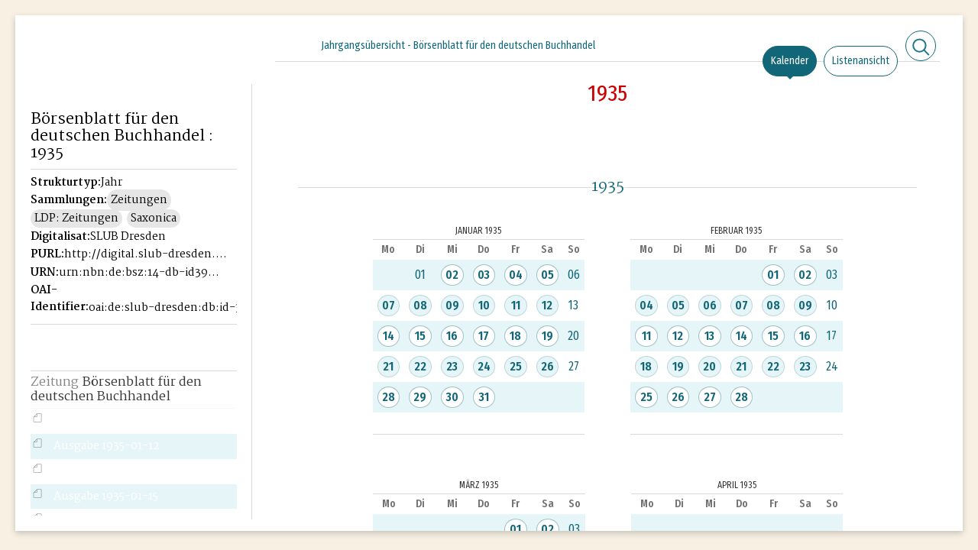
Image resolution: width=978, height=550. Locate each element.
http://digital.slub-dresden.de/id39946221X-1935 (146, 254)
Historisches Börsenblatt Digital (100, 73)
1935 (607, 93)
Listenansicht (860, 60)
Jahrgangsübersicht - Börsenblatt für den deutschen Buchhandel (458, 45)
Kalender (789, 60)
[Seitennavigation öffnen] (241, 43)
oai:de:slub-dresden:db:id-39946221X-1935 (170, 308)
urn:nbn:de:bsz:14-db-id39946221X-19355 (140, 273)
